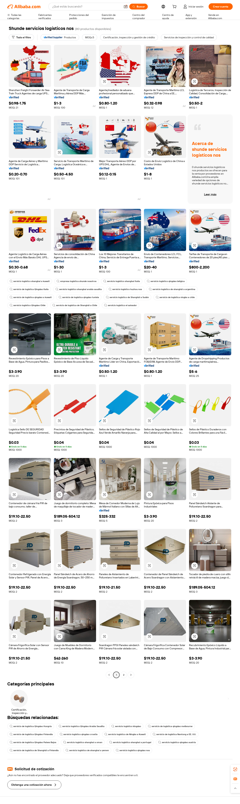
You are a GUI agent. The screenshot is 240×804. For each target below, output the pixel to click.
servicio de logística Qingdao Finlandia (31, 734)
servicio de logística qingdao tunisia (79, 297)
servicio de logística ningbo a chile (175, 297)
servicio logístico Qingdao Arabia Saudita (81, 726)
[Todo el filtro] (21, 37)
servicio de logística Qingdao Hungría (31, 726)
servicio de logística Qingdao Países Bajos (33, 742)
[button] (125, 6)
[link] (235, 769)
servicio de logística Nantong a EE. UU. (174, 734)
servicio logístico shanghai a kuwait (30, 281)
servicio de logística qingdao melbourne (170, 726)
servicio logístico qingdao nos (133, 750)
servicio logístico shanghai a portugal (130, 742)
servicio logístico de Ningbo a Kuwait (125, 734)
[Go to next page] (131, 675)
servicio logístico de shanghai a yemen (87, 750)
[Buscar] (138, 6)
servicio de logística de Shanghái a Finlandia (34, 750)
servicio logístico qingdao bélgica (166, 281)
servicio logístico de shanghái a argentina (172, 289)
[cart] (175, 7)
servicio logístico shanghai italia (121, 281)
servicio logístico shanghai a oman (82, 742)
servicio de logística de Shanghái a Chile (74, 305)
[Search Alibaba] (86, 7)
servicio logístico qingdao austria (177, 742)
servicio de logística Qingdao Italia (29, 289)
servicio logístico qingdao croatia (79, 734)
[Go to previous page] (109, 675)
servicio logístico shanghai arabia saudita (79, 289)
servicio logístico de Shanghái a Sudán (127, 297)
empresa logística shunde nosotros (76, 281)
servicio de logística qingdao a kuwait (31, 297)
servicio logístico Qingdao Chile (27, 305)
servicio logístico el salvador (120, 305)
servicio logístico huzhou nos (125, 289)
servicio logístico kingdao (126, 726)
